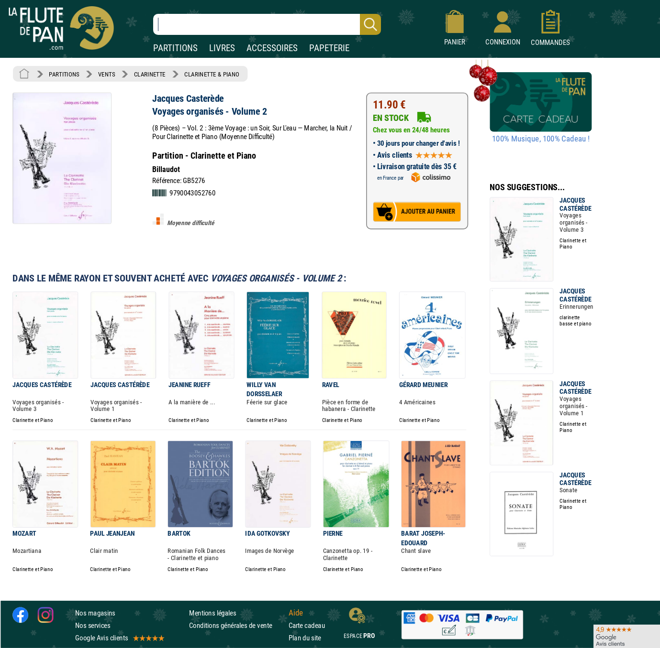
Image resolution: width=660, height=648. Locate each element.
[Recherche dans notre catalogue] (267, 24)
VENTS (106, 74)
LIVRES (222, 48)
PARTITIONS (175, 48)
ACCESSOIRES (272, 48)
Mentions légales (212, 613)
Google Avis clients (119, 638)
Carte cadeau (307, 625)
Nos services (92, 625)
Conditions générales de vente (236, 625)
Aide (296, 612)
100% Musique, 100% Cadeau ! (541, 139)
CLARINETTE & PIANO (211, 74)
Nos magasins (95, 613)
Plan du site (305, 638)
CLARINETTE (150, 74)
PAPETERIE (329, 48)
